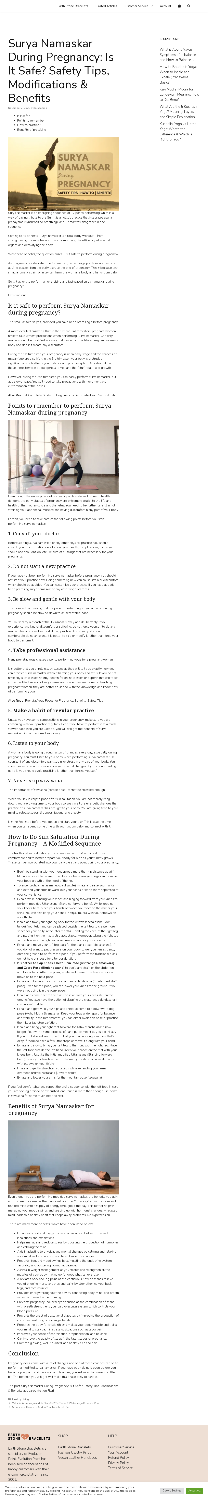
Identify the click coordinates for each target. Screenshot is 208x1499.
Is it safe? (23, 116)
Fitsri (51, 1391)
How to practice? (28, 125)
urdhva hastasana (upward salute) (53, 885)
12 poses (77, 213)
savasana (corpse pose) (50, 790)
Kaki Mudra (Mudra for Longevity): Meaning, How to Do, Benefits (179, 94)
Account (165, 6)
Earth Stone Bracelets (72, 6)
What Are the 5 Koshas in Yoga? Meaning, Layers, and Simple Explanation (179, 111)
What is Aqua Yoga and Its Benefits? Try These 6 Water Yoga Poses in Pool (56, 1403)
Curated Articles (106, 6)
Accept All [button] (194, 1490)
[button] (198, 6)
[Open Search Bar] (189, 6)
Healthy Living (20, 1399)
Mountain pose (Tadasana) (35, 876)
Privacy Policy (118, 1463)
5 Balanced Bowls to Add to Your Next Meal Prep (41, 1407)
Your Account (118, 1452)
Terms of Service (120, 1468)
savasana (18, 1096)
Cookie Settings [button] (172, 1490)
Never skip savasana (37, 780)
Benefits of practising (31, 130)
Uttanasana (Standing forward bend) (67, 904)
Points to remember (31, 121)
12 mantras (73, 222)
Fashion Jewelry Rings (74, 1452)
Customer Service (140, 6)
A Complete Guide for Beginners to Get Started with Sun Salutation (71, 395)
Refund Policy (118, 1457)
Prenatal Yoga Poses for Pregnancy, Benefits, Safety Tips (64, 701)
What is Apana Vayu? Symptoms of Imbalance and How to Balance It (178, 54)
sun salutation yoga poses (46, 853)
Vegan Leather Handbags (77, 1457)
